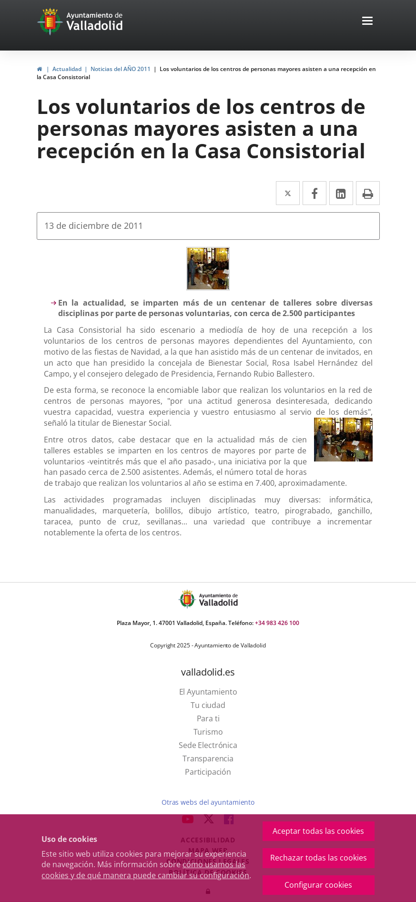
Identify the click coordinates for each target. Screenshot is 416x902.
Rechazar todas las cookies (318, 857)
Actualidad (66, 69)
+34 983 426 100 (277, 623)
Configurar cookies (318, 885)
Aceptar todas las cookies (318, 831)
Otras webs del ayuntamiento (208, 802)
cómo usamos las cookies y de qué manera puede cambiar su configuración (145, 870)
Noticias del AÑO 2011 (121, 69)
